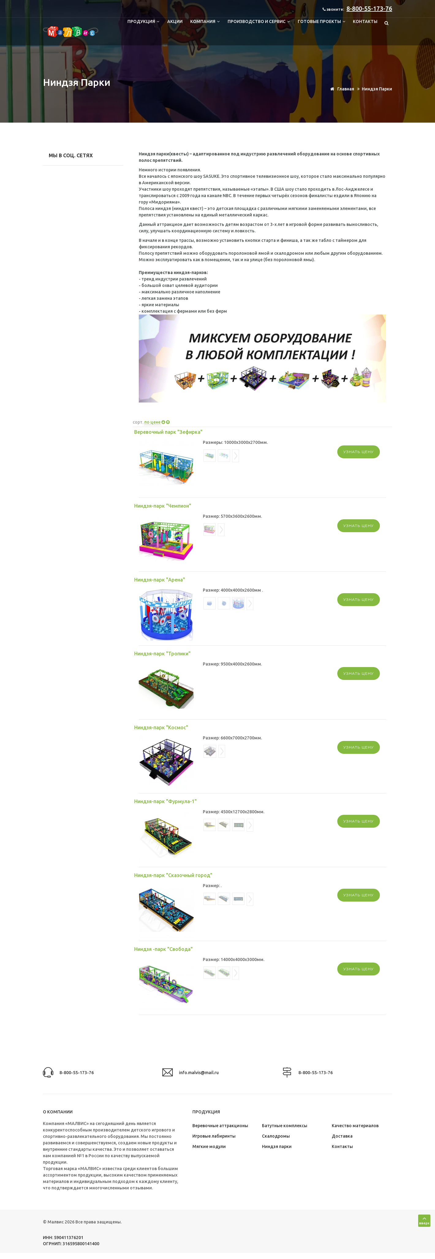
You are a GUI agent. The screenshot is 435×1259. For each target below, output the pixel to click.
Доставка (342, 1136)
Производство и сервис (258, 21)
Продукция (143, 21)
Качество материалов (355, 1125)
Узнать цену (358, 451)
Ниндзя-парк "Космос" (161, 727)
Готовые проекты (321, 21)
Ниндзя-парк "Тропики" (162, 653)
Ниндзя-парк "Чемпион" (162, 506)
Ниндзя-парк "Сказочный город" (173, 875)
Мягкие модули (209, 1146)
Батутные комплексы (284, 1125)
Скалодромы (276, 1136)
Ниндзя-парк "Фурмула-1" (165, 801)
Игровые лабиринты (214, 1136)
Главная (341, 88)
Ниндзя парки (277, 1146)
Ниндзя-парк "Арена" (159, 579)
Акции (174, 21)
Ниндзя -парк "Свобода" (163, 949)
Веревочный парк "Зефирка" (168, 432)
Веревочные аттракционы (220, 1125)
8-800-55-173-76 (369, 8)
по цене (152, 422)
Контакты (365, 21)
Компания (204, 21)
